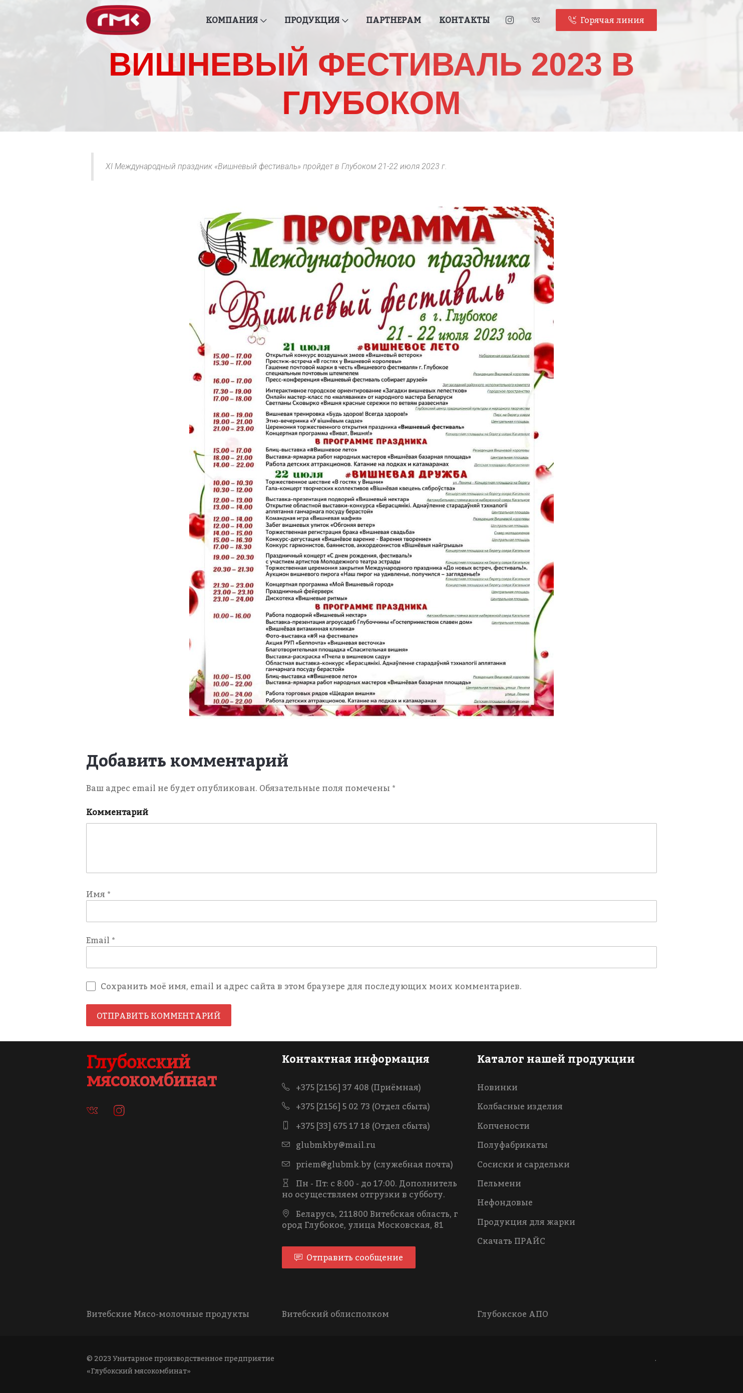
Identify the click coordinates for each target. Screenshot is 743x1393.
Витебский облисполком (335, 1314)
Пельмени (499, 1183)
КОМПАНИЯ (236, 20)
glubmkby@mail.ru (329, 1145)
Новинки (497, 1087)
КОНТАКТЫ (464, 20)
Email (100, 940)
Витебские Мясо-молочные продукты (168, 1314)
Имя (98, 894)
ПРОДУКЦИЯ (316, 20)
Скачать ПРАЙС (511, 1241)
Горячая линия (606, 20)
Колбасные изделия (520, 1106)
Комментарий (117, 812)
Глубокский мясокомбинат (152, 1070)
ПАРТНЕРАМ (393, 20)
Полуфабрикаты (512, 1145)
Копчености (503, 1126)
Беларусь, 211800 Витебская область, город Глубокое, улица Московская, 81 (370, 1219)
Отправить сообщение (348, 1257)
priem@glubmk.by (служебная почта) (367, 1164)
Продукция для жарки (526, 1222)
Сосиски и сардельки (523, 1164)
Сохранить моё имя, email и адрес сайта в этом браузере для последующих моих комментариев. (311, 986)
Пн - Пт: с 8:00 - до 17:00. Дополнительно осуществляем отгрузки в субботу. (369, 1188)
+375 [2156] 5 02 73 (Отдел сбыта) (356, 1106)
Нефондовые (505, 1202)
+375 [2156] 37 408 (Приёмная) (351, 1087)
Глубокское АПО (512, 1314)
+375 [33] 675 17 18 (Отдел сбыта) (356, 1126)
